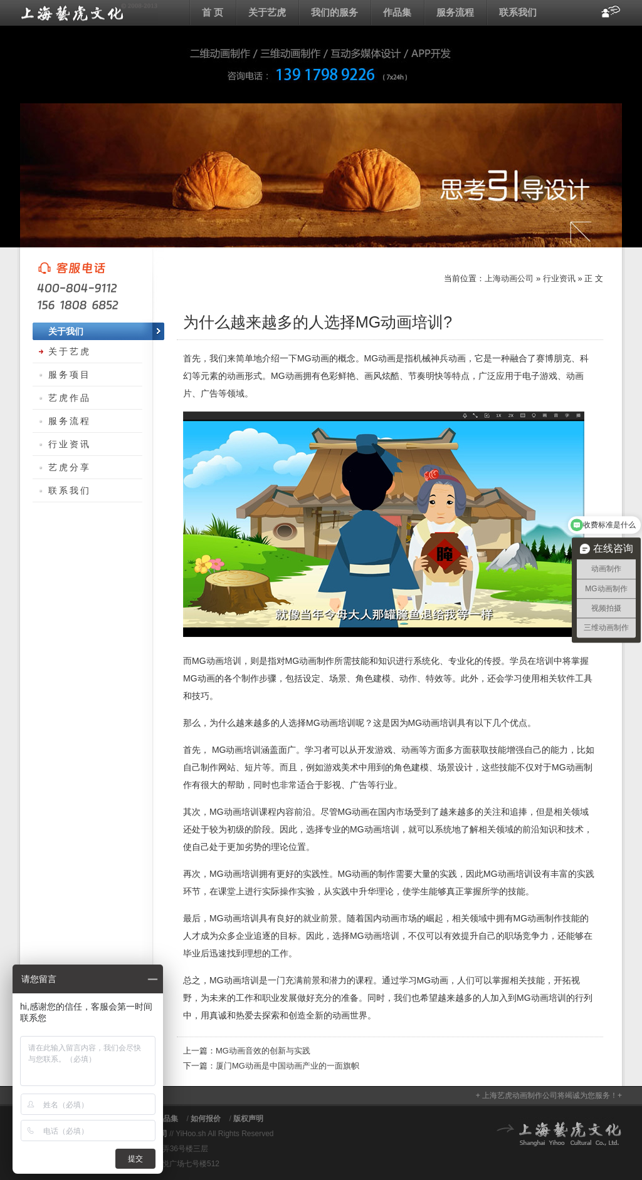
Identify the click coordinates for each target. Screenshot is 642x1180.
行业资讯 (559, 278)
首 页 (212, 12)
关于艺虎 (267, 12)
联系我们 (518, 12)
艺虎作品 (69, 398)
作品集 (397, 12)
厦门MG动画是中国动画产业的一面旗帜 (287, 1065)
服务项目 (69, 375)
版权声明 (248, 1118)
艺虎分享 (69, 467)
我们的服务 (334, 12)
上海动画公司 (89, 12)
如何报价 (206, 1118)
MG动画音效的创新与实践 (263, 1050)
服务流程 (455, 12)
